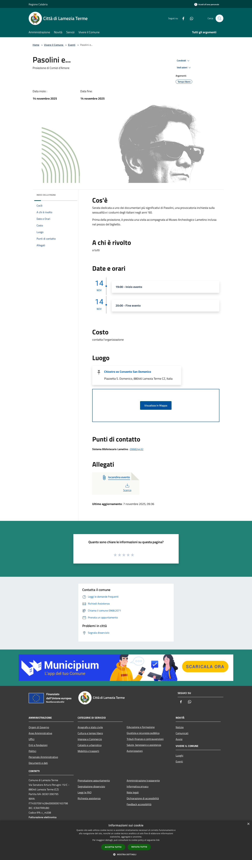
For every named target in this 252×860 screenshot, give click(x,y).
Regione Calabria (38, 4)
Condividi (183, 61)
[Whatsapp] (190, 18)
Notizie (180, 727)
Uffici (31, 739)
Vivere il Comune (54, 45)
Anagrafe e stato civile (90, 727)
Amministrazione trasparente (143, 780)
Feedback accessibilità (139, 804)
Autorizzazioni (135, 751)
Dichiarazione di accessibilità (143, 798)
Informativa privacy (138, 786)
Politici (32, 751)
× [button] (248, 824)
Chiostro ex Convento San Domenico (127, 371)
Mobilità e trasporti (88, 751)
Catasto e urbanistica (89, 745)
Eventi (71, 45)
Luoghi (179, 755)
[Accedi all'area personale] (206, 4)
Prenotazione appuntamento (94, 780)
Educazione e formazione (141, 727)
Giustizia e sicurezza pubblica (143, 733)
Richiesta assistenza (89, 798)
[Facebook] (181, 18)
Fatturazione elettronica (42, 817)
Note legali (133, 792)
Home (36, 45)
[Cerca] (219, 18)
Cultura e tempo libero (90, 733)
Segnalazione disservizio (91, 786)
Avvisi (179, 739)
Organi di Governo (39, 727)
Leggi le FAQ (85, 792)
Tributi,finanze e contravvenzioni (145, 739)
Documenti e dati (38, 763)
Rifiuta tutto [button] (139, 846)
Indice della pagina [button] (46, 194)
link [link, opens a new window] (158, 840)
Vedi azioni (184, 68)
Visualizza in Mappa (155, 405)
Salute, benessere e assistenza (144, 745)
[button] (126, 854)
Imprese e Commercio (90, 739)
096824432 (136, 449)
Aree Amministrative (40, 733)
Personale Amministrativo (43, 757)
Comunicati (182, 733)
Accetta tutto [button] (113, 847)
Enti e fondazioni (38, 745)
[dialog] (126, 840)
